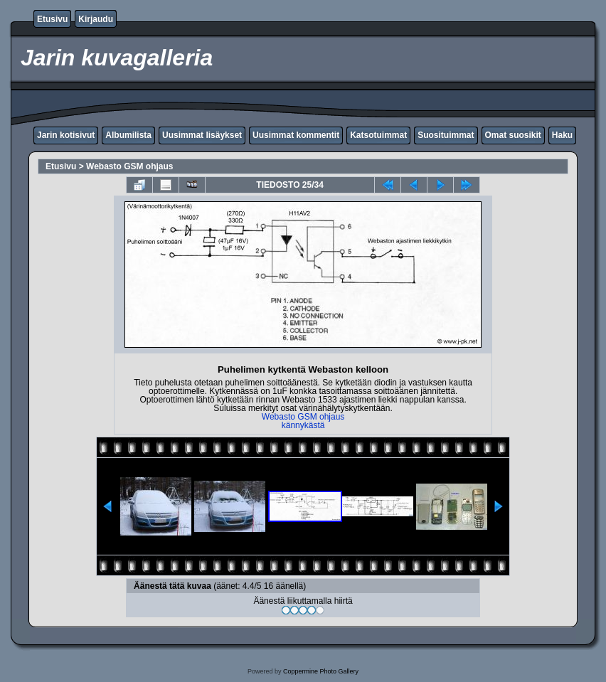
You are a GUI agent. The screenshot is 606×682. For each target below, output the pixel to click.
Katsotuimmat (378, 135)
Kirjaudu (95, 19)
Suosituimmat (446, 135)
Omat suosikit (513, 135)
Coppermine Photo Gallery (320, 671)
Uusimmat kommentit (296, 135)
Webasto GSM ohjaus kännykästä (303, 421)
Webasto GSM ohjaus (129, 166)
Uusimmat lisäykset (202, 135)
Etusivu (52, 19)
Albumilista (128, 135)
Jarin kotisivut (66, 135)
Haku (562, 135)
